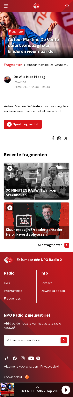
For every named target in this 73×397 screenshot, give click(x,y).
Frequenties (12, 298)
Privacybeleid (49, 366)
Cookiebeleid (13, 377)
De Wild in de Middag (29, 76)
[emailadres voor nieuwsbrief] (36, 340)
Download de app (52, 290)
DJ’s (7, 283)
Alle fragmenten (53, 245)
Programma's (13, 290)
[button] (66, 390)
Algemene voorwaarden (21, 366)
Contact (46, 283)
